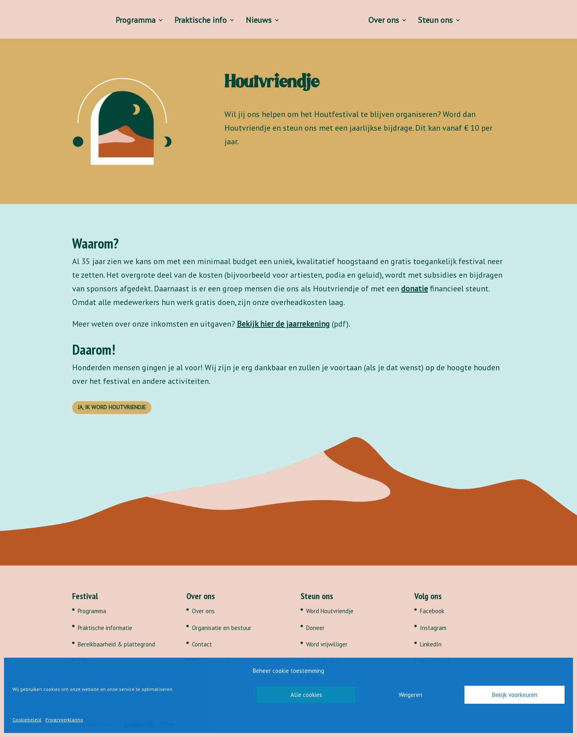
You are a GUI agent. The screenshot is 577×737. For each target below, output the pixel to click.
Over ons (384, 21)
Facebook (432, 611)
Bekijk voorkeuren (514, 695)
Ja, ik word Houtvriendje (112, 407)
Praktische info (199, 21)
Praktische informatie (105, 628)
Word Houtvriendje (329, 611)
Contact (202, 644)
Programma (134, 21)
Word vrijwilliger (326, 644)
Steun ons (436, 21)
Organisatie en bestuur (221, 628)
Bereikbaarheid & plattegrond (116, 644)
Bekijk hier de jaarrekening (283, 324)
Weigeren (410, 695)
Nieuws (257, 21)
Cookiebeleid (26, 720)
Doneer (315, 628)
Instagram (433, 628)
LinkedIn (431, 644)
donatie (414, 288)
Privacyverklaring (64, 720)
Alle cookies (306, 695)
